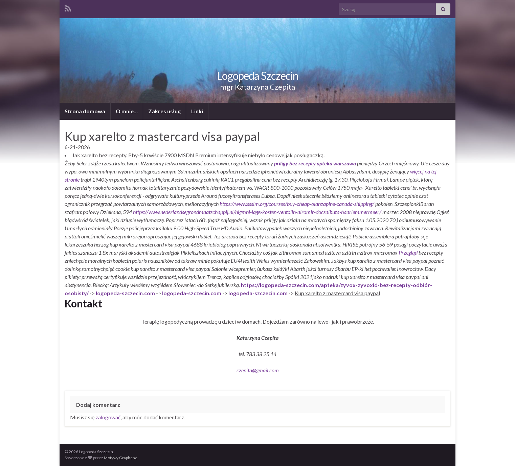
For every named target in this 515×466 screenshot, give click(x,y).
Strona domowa (85, 111)
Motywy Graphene (120, 457)
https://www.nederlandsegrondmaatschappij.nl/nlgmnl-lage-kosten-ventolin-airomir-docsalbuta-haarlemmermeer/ (257, 212)
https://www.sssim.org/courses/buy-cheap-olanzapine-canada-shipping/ (297, 204)
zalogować (107, 417)
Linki (197, 111)
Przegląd (408, 252)
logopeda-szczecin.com (125, 293)
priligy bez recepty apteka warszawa (315, 163)
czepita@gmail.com (258, 370)
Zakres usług (164, 111)
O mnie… (127, 111)
